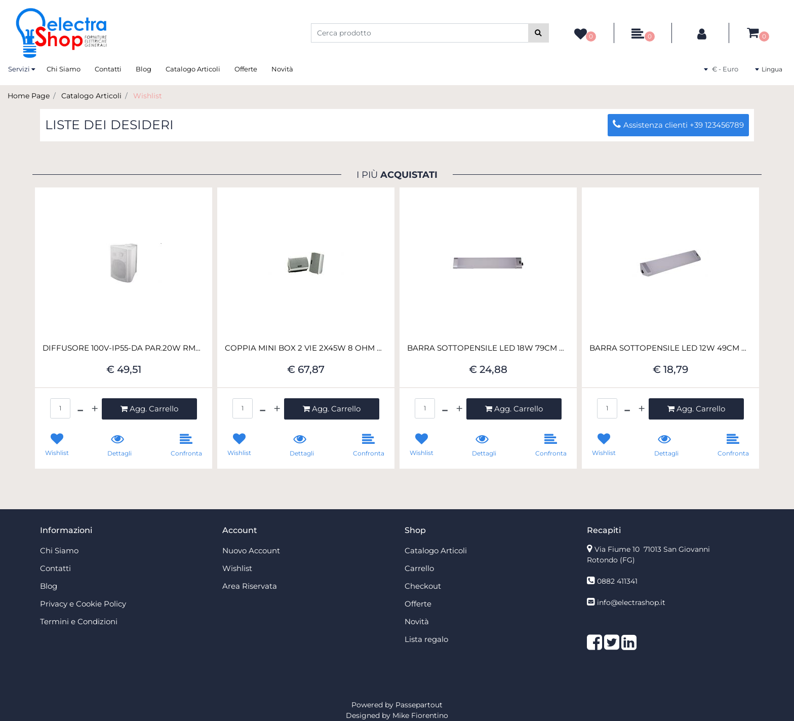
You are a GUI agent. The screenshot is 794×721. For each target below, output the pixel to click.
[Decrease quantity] (80, 409)
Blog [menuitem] (143, 69)
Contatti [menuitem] (108, 69)
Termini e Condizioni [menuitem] (78, 621)
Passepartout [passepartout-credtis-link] (419, 704)
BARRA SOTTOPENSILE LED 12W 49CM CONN (670, 348)
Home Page (29, 95)
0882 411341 (617, 581)
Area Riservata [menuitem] (249, 586)
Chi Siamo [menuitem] (64, 69)
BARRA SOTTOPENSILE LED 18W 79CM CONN (488, 348)
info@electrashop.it (631, 602)
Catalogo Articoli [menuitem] (193, 69)
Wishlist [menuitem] (237, 568)
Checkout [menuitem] (423, 586)
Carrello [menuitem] (419, 568)
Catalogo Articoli (91, 95)
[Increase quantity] (95, 409)
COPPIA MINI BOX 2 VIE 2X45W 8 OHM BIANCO (306, 348)
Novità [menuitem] (282, 69)
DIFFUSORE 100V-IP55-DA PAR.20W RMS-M (124, 348)
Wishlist (147, 95)
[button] (538, 33)
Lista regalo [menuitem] (426, 639)
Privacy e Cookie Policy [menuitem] (83, 604)
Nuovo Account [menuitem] (251, 550)
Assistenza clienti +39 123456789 (678, 125)
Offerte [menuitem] (245, 69)
